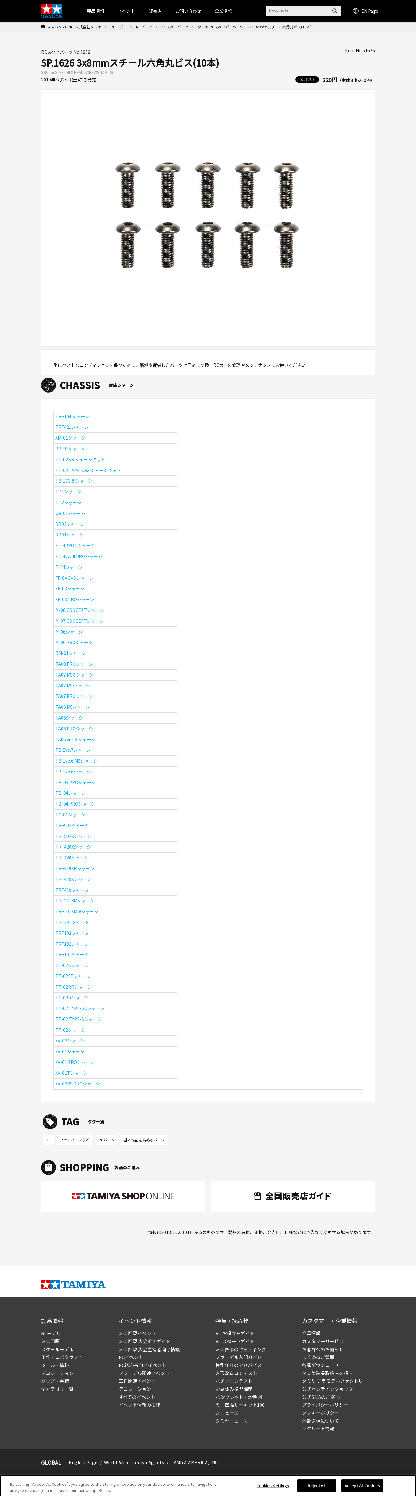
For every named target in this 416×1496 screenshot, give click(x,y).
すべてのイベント (137, 1397)
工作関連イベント (137, 1381)
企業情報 (311, 1333)
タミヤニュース (231, 1420)
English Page (83, 1462)
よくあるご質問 (318, 1357)
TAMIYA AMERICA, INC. (195, 1462)
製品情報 (95, 11)
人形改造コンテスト (236, 1373)
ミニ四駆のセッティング (240, 1349)
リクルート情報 (318, 1428)
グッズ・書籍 (55, 1381)
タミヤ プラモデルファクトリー (335, 1381)
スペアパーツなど (74, 1139)
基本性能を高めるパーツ (144, 1139)
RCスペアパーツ (174, 26)
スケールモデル (57, 1349)
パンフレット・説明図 (238, 1397)
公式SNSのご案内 (321, 1397)
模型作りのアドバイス (238, 1365)
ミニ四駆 (50, 1341)
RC (48, 1139)
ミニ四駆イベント (137, 1333)
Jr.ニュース (227, 1412)
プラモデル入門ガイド (238, 1357)
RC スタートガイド (235, 1341)
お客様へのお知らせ (323, 1349)
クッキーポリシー (320, 1412)
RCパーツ (144, 26)
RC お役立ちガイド (235, 1333)
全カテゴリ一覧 (57, 1389)
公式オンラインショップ (327, 1389)
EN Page (365, 11)
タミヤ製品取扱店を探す (327, 1373)
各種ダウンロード (320, 1365)
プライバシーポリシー (325, 1404)
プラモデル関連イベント (144, 1373)
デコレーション (57, 1373)
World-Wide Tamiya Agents (134, 1462)
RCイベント (131, 1357)
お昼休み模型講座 (234, 1389)
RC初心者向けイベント (142, 1365)
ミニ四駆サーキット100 (240, 1404)
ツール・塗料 (55, 1365)
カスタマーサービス (323, 1341)
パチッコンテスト (234, 1381)
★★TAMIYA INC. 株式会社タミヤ (74, 26)
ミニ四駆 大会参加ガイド (145, 1341)
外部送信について (320, 1420)
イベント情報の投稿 (139, 1404)
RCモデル (119, 26)
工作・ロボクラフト (62, 1357)
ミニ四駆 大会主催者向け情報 (149, 1349)
